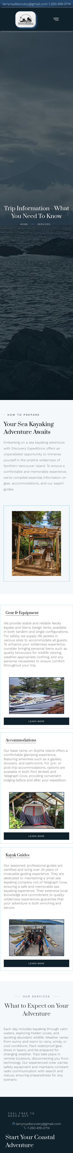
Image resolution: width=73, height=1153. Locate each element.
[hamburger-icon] (56, 20)
